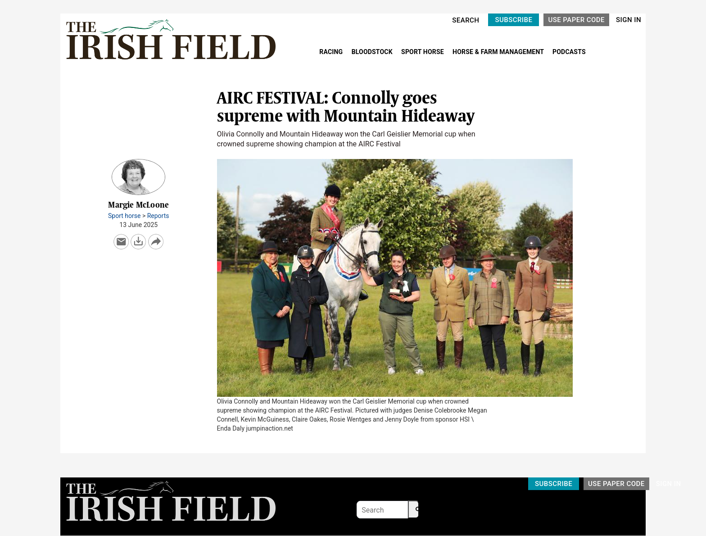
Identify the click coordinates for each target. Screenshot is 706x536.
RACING (331, 51)
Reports (158, 215)
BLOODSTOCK (373, 51)
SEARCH (465, 20)
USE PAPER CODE (576, 20)
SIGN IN (628, 20)
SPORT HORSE (423, 51)
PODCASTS (569, 51)
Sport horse (124, 215)
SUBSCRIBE (513, 20)
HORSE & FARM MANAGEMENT (499, 51)
